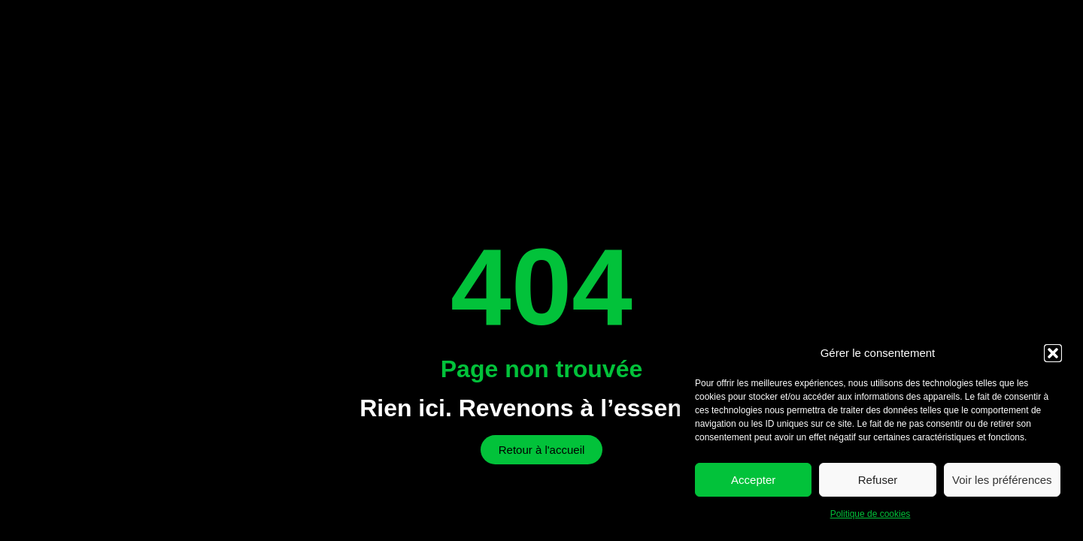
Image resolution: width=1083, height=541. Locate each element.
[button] (1052, 353)
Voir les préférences (1002, 479)
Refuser (878, 479)
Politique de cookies (870, 514)
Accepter (753, 479)
